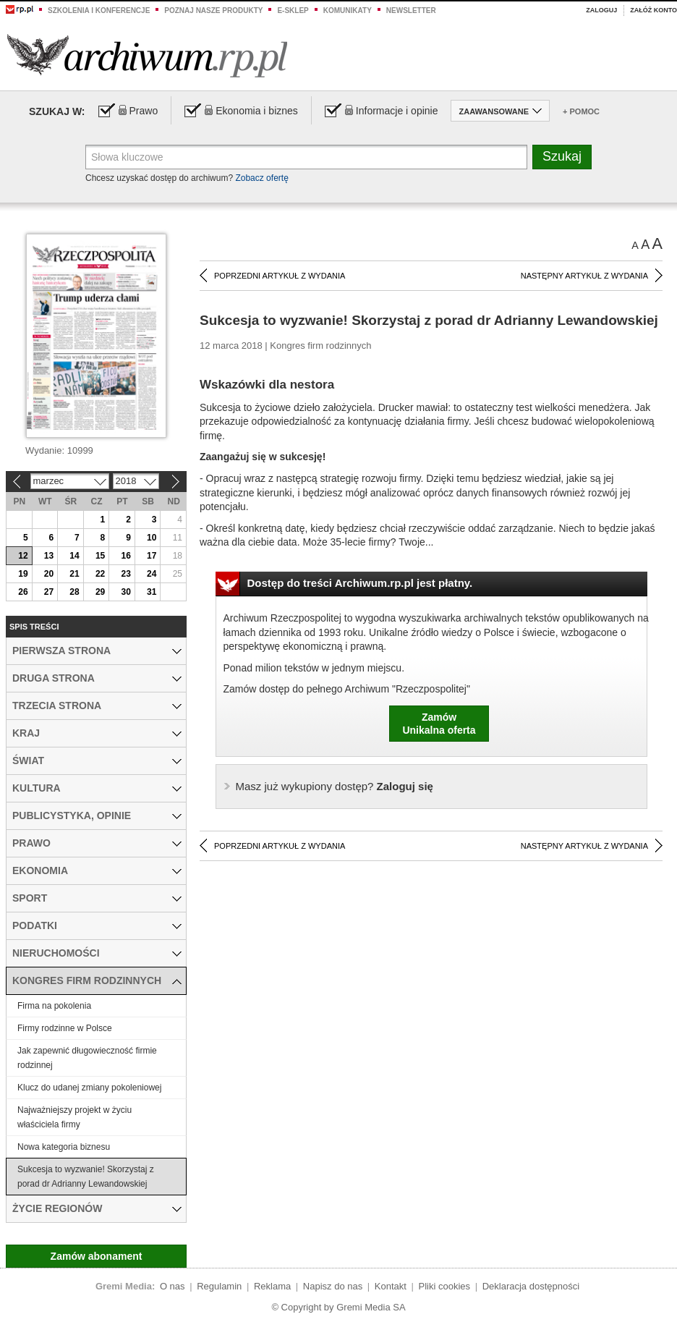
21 (74, 574)
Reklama (272, 1286)
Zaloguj (601, 10)
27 (49, 592)
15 (100, 556)
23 (125, 574)
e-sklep (292, 10)
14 (74, 556)
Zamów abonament (96, 1256)
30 (125, 592)
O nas (172, 1286)
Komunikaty (347, 10)
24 (151, 574)
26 (22, 592)
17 (151, 556)
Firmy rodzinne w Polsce (64, 1028)
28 (74, 592)
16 (125, 556)
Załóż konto (653, 10)
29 (100, 592)
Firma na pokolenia (54, 1006)
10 (151, 538)
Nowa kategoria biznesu (63, 1147)
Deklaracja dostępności (530, 1286)
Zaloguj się (334, 786)
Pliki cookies (445, 1286)
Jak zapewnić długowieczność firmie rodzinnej (87, 1058)
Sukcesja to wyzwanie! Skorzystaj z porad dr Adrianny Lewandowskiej (85, 1176)
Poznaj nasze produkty (213, 10)
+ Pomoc (581, 111)
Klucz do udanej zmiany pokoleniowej (89, 1087)
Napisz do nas (332, 1286)
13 (49, 556)
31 (151, 592)
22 (100, 574)
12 (22, 556)
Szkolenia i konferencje (99, 10)
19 (22, 574)
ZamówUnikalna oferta (438, 723)
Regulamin (219, 1286)
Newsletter (411, 10)
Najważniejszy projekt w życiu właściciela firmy (74, 1117)
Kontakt (390, 1286)
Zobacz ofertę (261, 178)
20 (49, 574)
